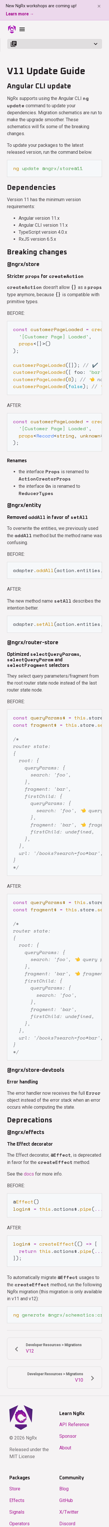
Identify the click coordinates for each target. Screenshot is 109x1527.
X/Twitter (68, 1502)
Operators (19, 1514)
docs (29, 1165)
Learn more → (20, 14)
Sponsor (67, 1426)
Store (14, 1479)
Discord (67, 1514)
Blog (64, 1479)
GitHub (66, 1491)
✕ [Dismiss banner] (99, 6)
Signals (16, 1502)
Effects (16, 1491)
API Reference (74, 1415)
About (65, 1438)
